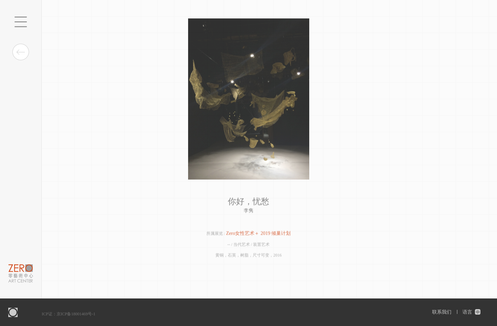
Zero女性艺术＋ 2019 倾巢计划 (258, 233)
